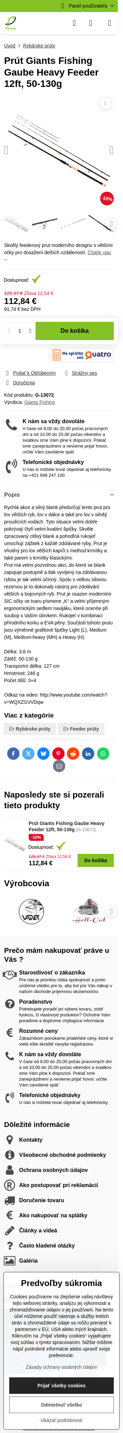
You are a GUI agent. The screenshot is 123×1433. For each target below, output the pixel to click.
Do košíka (74, 330)
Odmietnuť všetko (61, 1405)
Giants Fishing (39, 402)
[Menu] (109, 23)
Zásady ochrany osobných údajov (61, 1367)
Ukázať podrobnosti (61, 1420)
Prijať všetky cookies (62, 1385)
